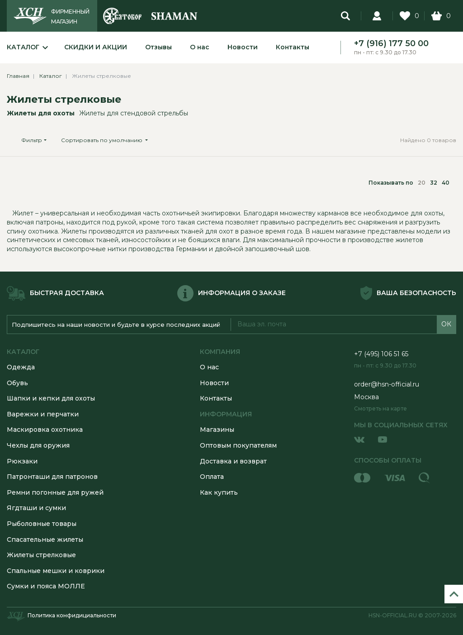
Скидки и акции (95, 47)
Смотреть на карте (380, 408)
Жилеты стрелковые (64, 99)
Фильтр (31, 140)
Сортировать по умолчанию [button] (102, 140)
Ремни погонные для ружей (55, 492)
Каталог (23, 47)
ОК (446, 324)
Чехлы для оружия (38, 445)
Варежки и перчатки (43, 414)
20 (421, 182)
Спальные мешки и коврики (55, 571)
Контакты (292, 47)
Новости (242, 47)
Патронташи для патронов (52, 477)
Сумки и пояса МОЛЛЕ (46, 586)
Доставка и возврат (233, 461)
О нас (199, 47)
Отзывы (158, 47)
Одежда (21, 367)
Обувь (17, 383)
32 (433, 182)
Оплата (212, 477)
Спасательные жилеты (45, 539)
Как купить (219, 492)
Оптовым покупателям (238, 445)
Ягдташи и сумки (36, 508)
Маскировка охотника (45, 429)
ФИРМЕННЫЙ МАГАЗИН (70, 16)
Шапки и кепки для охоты (51, 398)
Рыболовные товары (41, 524)
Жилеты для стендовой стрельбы (133, 113)
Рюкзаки (22, 461)
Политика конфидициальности (72, 615)
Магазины (217, 429)
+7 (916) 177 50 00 (391, 43)
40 (445, 182)
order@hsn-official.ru (386, 384)
